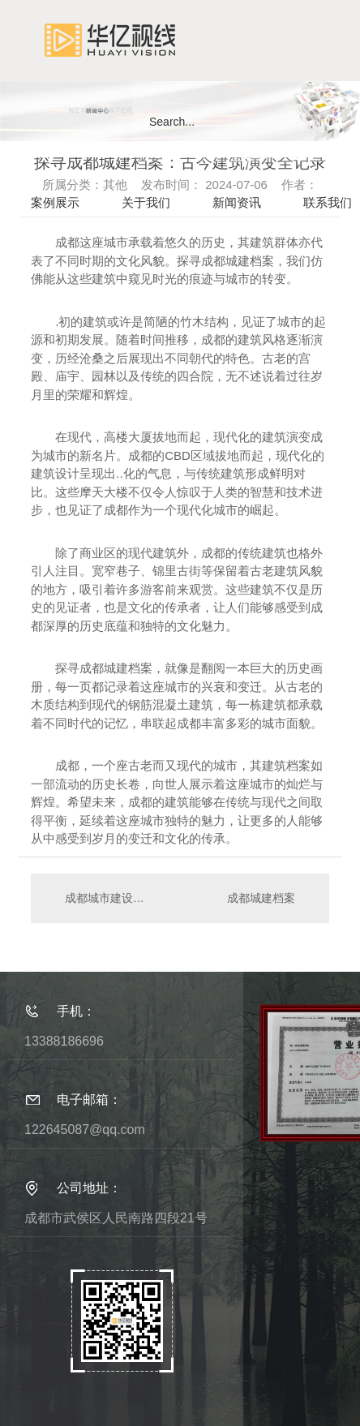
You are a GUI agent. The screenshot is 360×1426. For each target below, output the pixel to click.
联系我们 (327, 202)
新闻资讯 (236, 202)
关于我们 (146, 202)
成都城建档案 (261, 897)
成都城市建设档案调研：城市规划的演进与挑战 (106, 897)
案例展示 (55, 202)
